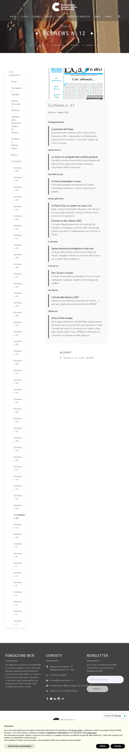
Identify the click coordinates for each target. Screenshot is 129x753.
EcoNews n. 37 (18, 275)
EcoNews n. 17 (18, 468)
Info (59, 17)
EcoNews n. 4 (18, 593)
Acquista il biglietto (78, 17)
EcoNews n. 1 (18, 622)
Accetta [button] (118, 746)
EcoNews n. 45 (18, 198)
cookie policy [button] (91, 733)
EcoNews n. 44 (18, 208)
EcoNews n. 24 (18, 400)
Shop (97, 17)
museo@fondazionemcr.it (61, 680)
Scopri (24, 17)
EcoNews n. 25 (18, 391)
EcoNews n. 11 (18, 526)
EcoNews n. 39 (18, 256)
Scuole (37, 17)
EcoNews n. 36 (18, 285)
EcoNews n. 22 (18, 420)
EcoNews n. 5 (18, 584)
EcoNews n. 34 (18, 304)
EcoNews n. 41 (18, 237)
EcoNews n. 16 (18, 478)
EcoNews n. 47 (18, 179)
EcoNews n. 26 (18, 381)
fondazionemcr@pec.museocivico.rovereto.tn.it (71, 685)
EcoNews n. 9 (18, 545)
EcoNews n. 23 (18, 410)
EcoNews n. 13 (18, 506)
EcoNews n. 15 (18, 487)
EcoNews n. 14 (18, 497)
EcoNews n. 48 (18, 169)
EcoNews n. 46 (18, 188)
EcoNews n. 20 (18, 439)
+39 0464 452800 (58, 675)
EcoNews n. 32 (18, 323)
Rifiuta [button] (103, 746)
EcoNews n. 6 (18, 574)
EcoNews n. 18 (18, 458)
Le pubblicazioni (58, 45)
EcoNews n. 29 (18, 352)
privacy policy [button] (77, 730)
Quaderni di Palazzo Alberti (15, 143)
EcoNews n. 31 (18, 333)
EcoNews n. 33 (18, 314)
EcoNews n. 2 (18, 612)
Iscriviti (97, 689)
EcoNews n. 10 (18, 535)
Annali (14, 81)
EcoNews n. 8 (18, 555)
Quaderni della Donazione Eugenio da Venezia (16, 124)
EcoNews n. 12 (18, 516)
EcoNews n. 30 (18, 343)
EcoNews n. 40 (18, 246)
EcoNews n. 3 (18, 603)
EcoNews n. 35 (18, 294)
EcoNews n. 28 (18, 362)
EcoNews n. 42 (18, 227)
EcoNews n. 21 (18, 429)
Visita (13, 17)
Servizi (49, 17)
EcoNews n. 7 (18, 564)
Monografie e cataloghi (16, 91)
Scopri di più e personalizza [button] (19, 746)
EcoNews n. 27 (18, 371)
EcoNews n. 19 (18, 449)
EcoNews (75, 45)
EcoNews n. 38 (18, 265)
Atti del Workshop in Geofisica (15, 105)
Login (108, 17)
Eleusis (14, 154)
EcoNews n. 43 (18, 217)
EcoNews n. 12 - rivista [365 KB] (78, 357)
